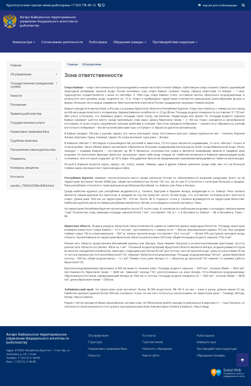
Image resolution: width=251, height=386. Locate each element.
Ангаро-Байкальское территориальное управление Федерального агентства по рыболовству (37, 338)
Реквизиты (33, 158)
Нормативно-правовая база (29, 131)
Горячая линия (152, 342)
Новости (16, 95)
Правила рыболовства (25, 113)
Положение (18, 104)
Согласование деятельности (62, 42)
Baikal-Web (232, 370)
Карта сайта (150, 355)
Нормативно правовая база (107, 348)
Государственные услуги (27, 122)
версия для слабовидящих (217, 5)
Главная (16, 65)
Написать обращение (157, 348)
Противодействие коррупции (174, 42)
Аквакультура (24, 42)
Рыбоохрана (98, 42)
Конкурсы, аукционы (24, 167)
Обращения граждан (129, 42)
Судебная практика (23, 140)
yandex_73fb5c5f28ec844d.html (32, 185)
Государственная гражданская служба (33, 85)
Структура (95, 342)
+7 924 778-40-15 (83, 5)
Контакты (17, 176)
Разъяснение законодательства (32, 149)
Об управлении (33, 74)
